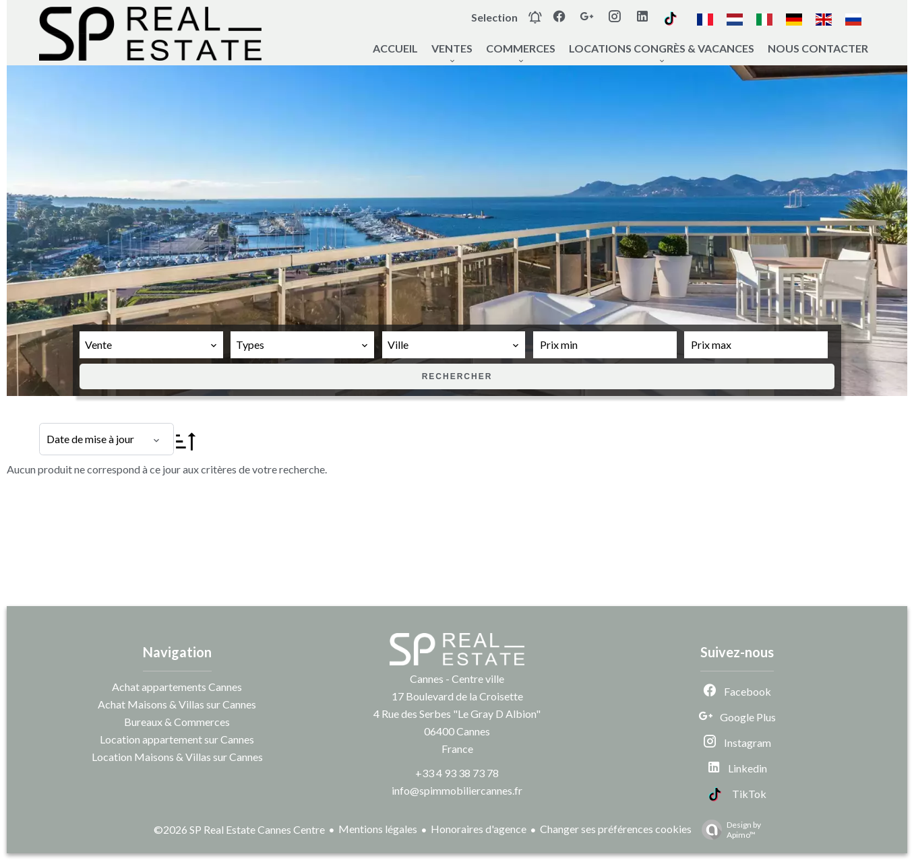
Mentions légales (377, 828)
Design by (728, 830)
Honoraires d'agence (478, 828)
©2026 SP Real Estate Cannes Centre (239, 829)
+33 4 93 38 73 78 (457, 772)
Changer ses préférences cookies (616, 828)
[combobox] (151, 344)
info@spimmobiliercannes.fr (457, 790)
